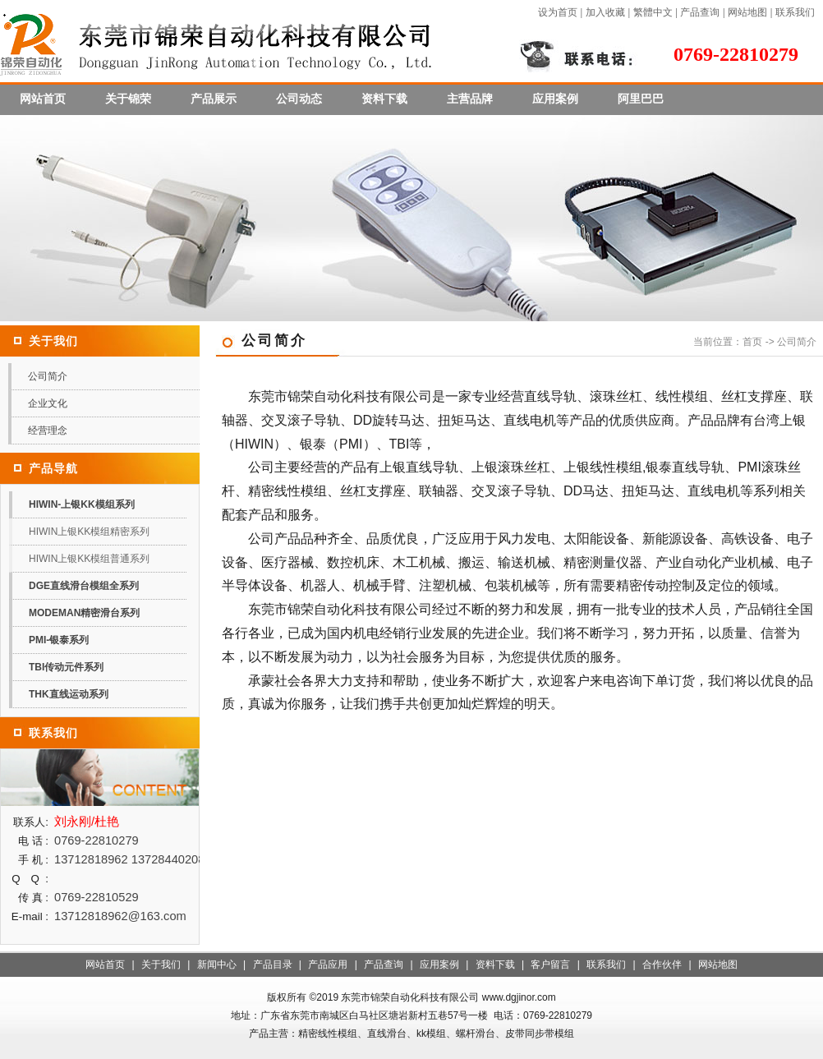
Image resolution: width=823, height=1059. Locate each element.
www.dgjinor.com (519, 997)
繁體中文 (653, 12)
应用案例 (555, 98)
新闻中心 (217, 964)
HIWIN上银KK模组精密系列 (89, 531)
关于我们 (161, 964)
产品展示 (214, 98)
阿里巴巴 (641, 98)
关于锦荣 (128, 98)
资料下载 (384, 98)
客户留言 (550, 964)
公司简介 (47, 376)
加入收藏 (605, 12)
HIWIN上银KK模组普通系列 (89, 558)
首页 (752, 342)
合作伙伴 (662, 964)
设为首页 (557, 12)
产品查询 (700, 12)
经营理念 (47, 430)
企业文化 (47, 403)
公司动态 (299, 98)
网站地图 (747, 12)
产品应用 (327, 964)
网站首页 (43, 98)
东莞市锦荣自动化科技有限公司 (410, 997)
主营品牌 (470, 98)
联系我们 (795, 12)
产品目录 (272, 964)
